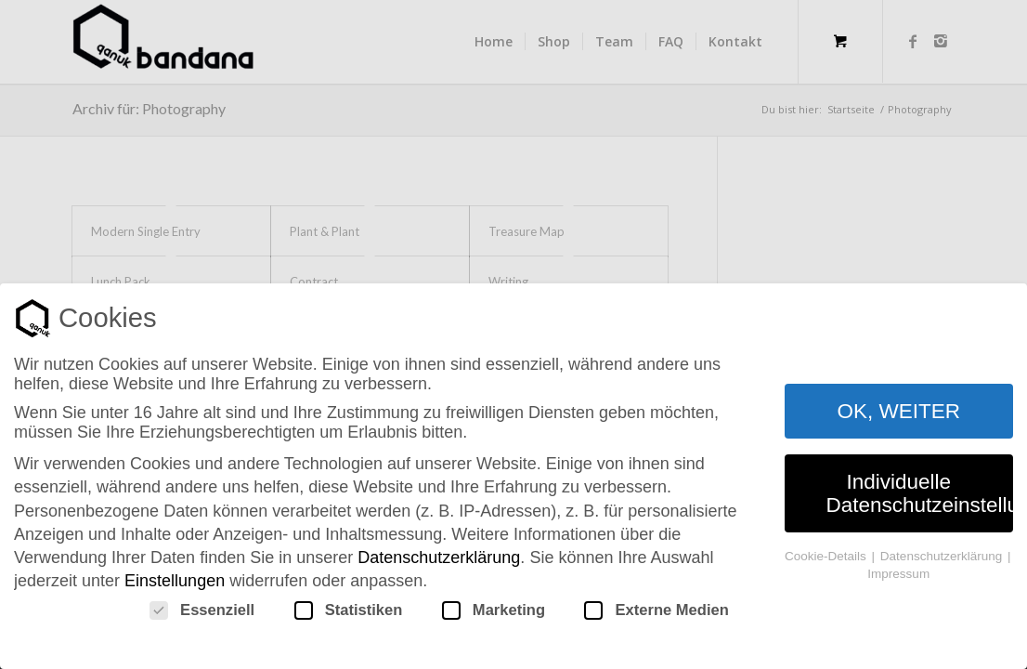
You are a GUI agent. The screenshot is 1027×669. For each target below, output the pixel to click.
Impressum (898, 574)
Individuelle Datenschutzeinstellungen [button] (920, 493)
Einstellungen (174, 580)
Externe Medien (656, 610)
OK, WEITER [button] (898, 411)
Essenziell (202, 610)
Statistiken (348, 610)
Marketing (493, 610)
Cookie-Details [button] (827, 556)
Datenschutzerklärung (439, 557)
